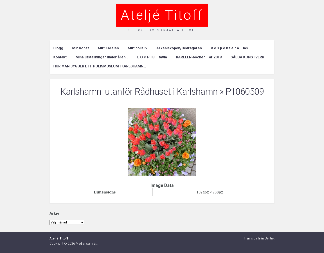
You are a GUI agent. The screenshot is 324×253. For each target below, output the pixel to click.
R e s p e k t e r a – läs (229, 48)
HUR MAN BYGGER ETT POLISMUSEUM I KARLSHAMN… (99, 66)
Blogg (58, 48)
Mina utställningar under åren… (102, 57)
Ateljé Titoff (162, 15)
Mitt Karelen (108, 48)
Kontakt (60, 57)
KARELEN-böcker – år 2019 (199, 57)
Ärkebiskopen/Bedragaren (179, 48)
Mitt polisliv (137, 48)
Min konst (80, 48)
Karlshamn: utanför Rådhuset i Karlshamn (139, 91)
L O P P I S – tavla (152, 57)
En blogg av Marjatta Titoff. (162, 30)
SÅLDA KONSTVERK (247, 57)
